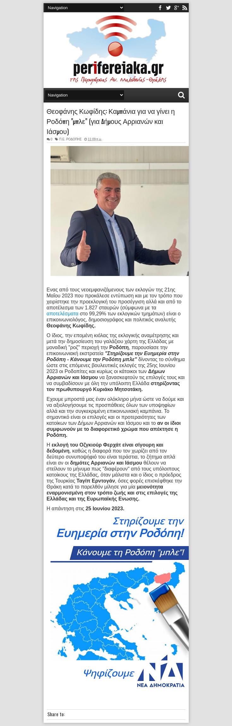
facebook (160, 7)
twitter (168, 7)
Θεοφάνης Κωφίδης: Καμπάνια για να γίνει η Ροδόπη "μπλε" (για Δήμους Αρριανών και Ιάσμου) (111, 121)
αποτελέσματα (63, 313)
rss (185, 7)
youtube (176, 7)
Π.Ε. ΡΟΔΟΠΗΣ (70, 139)
